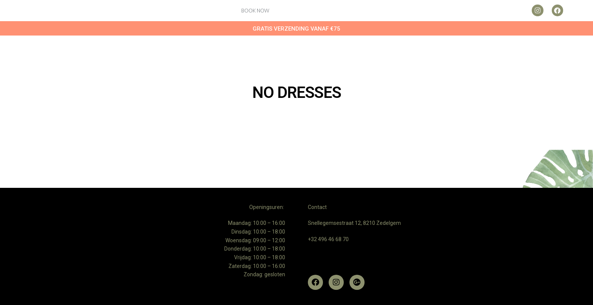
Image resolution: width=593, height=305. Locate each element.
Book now (255, 11)
